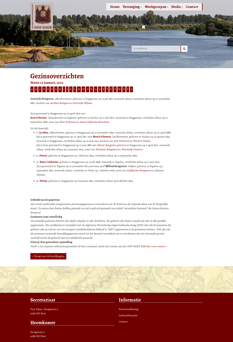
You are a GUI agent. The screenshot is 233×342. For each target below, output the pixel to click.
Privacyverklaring (128, 309)
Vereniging (132, 6)
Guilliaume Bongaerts (138, 170)
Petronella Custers (131, 149)
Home (115, 6)
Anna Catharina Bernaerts (94, 122)
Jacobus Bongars (59, 103)
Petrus (43, 155)
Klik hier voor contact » (154, 246)
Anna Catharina (49, 162)
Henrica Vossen (141, 141)
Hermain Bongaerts (106, 149)
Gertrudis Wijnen (82, 103)
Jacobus (43, 132)
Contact (192, 6)
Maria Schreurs (102, 136)
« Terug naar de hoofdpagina (48, 256)
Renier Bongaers (106, 145)
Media (177, 6)
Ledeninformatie (128, 315)
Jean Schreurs (38, 118)
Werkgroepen (156, 6)
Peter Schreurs (67, 122)
